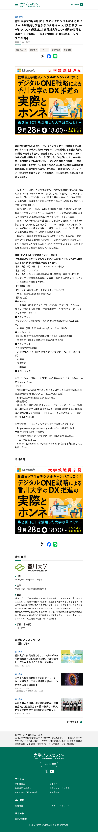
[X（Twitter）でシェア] (42, 56)
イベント (44, 49)
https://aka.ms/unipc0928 (38, 293)
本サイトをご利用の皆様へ (27, 792)
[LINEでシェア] (55, 56)
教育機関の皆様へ (23, 788)
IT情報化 (67, 49)
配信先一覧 (55, 792)
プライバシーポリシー (59, 805)
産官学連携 (56, 49)
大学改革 (33, 49)
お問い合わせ (21, 818)
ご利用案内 (20, 784)
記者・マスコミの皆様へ (60, 788)
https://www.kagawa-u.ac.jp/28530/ (36, 397)
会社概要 (19, 805)
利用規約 (54, 784)
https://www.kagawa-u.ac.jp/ (28, 579)
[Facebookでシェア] (49, 56)
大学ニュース (21, 49)
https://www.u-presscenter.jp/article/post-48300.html (45, 428)
